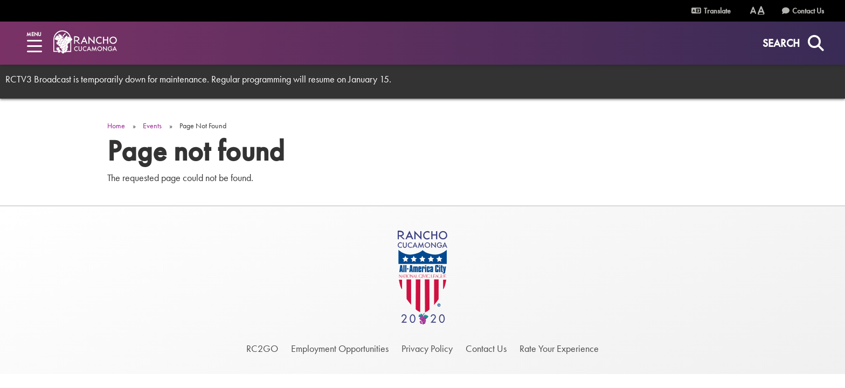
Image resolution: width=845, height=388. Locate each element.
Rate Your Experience (559, 348)
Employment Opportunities (340, 348)
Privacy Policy (427, 348)
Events (152, 125)
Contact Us (808, 11)
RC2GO (262, 348)
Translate (717, 11)
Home (116, 125)
